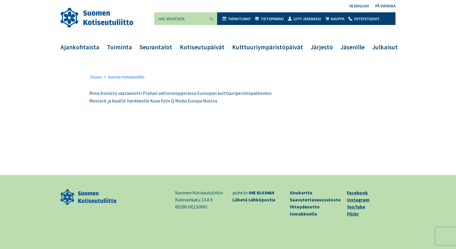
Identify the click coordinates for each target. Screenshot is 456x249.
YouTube (356, 207)
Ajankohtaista (80, 47)
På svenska (385, 6)
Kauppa (334, 18)
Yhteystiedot (364, 18)
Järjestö (322, 47)
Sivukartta (301, 193)
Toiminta (119, 47)
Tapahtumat (236, 18)
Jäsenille (353, 47)
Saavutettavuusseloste (315, 200)
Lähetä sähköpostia (253, 200)
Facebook (357, 193)
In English (359, 6)
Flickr (353, 214)
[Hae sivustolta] (180, 18)
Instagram (358, 200)
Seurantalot (156, 47)
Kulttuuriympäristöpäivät (267, 47)
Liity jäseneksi (304, 18)
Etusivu (96, 77)
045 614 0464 (261, 193)
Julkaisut (385, 47)
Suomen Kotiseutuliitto (126, 77)
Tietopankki (269, 18)
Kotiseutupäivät (202, 47)
